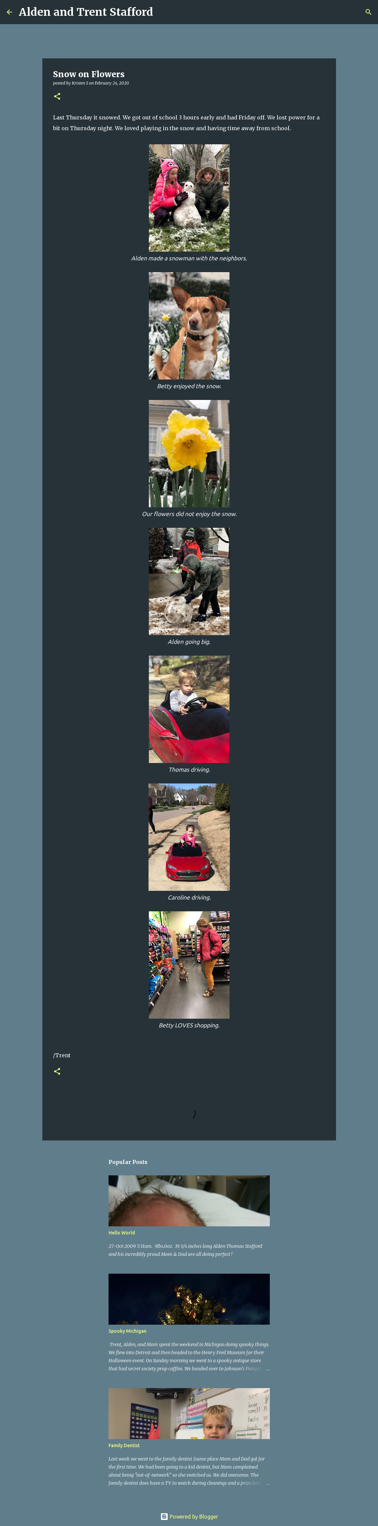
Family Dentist (124, 1445)
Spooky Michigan (127, 1331)
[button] (57, 96)
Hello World (122, 1232)
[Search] (163, 12)
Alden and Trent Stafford (86, 12)
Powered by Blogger (189, 1517)
